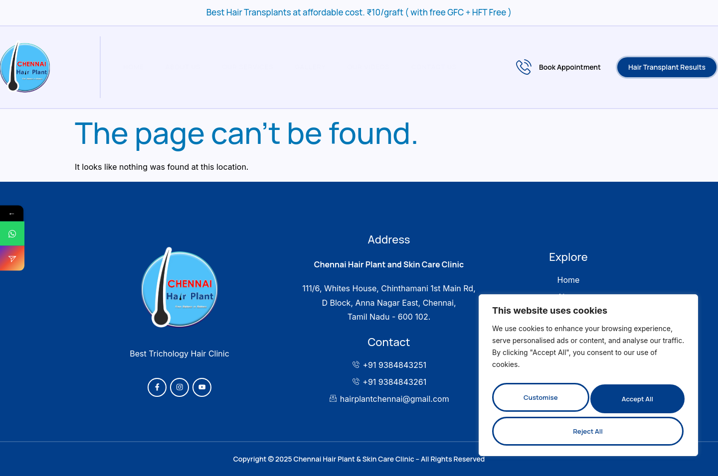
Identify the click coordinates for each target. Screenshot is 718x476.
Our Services (242, 67)
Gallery (303, 67)
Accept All (588, 431)
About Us (178, 67)
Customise (539, 402)
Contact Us (424, 67)
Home (131, 67)
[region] (588, 380)
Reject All (635, 402)
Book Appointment (558, 67)
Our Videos (360, 67)
